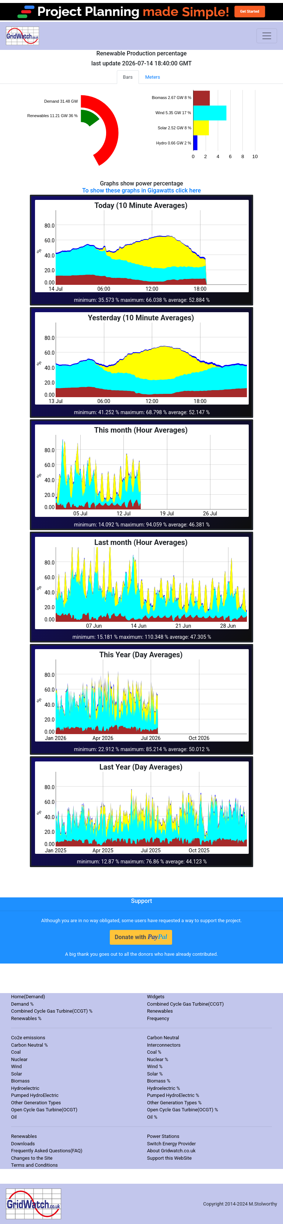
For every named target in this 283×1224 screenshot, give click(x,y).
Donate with (141, 937)
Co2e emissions (28, 1037)
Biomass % (158, 1081)
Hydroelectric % (163, 1088)
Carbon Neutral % (29, 1045)
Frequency (158, 1018)
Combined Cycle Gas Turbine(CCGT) (185, 1004)
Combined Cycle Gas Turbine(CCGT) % (51, 1011)
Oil (14, 1117)
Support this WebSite (169, 1158)
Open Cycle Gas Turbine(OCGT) (44, 1109)
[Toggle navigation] (266, 35)
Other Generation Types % (174, 1102)
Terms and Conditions (34, 1165)
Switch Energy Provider (171, 1143)
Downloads (23, 1143)
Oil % (152, 1117)
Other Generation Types (36, 1102)
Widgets (155, 996)
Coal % (154, 1052)
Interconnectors (164, 1045)
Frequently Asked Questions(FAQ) (47, 1150)
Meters (152, 77)
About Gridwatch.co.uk (171, 1150)
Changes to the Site (31, 1158)
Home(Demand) (28, 996)
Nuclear (19, 1059)
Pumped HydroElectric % (173, 1095)
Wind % (155, 1066)
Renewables (160, 1011)
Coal (16, 1052)
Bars (128, 77)
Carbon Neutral (163, 1037)
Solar (16, 1074)
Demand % (22, 1004)
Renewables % (26, 1018)
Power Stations (163, 1136)
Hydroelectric (25, 1088)
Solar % (155, 1074)
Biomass (20, 1081)
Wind (16, 1066)
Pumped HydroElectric (35, 1095)
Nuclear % (157, 1059)
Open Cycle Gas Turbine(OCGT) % (182, 1109)
